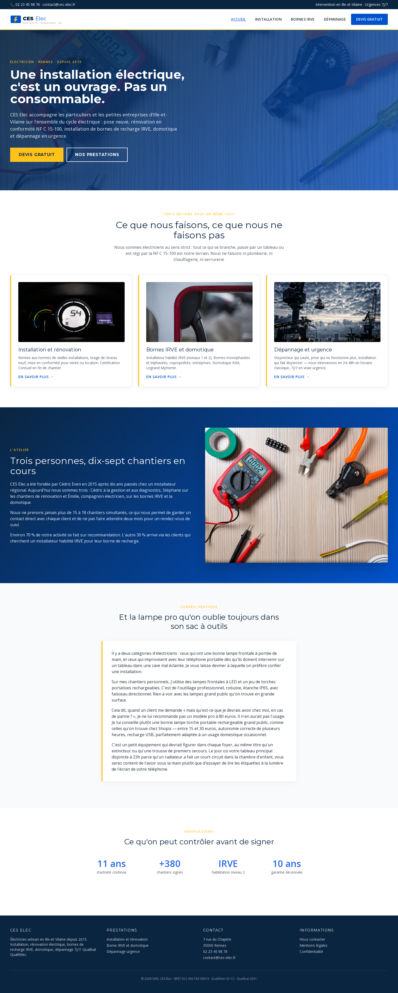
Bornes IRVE (303, 19)
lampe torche (186, 722)
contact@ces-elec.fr (59, 4)
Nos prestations (97, 154)
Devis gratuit (369, 19)
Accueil (238, 19)
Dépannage (335, 19)
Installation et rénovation (127, 939)
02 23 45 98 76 (27, 4)
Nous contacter (312, 939)
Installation (268, 19)
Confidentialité (311, 951)
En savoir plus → (36, 376)
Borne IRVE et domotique (127, 945)
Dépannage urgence (123, 951)
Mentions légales (313, 945)
